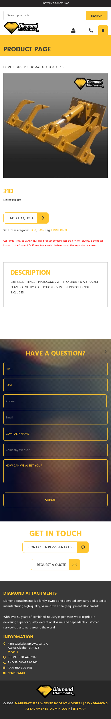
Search (97, 16)
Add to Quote (22, 218)
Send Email (17, 674)
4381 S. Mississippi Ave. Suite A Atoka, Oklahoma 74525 (58, 648)
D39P (41, 231)
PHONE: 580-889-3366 (22, 663)
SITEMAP (79, 709)
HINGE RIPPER (60, 231)
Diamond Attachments (30, 594)
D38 (51, 68)
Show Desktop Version (55, 3)
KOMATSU (37, 68)
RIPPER (21, 68)
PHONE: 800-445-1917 (22, 658)
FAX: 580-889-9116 (20, 668)
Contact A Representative (51, 547)
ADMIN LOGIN (60, 709)
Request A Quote (51, 565)
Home (7, 68)
